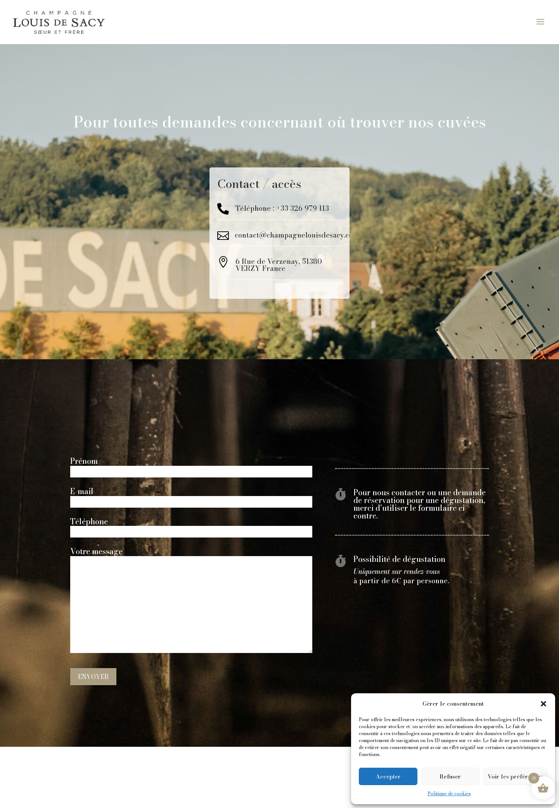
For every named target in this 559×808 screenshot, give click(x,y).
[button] (543, 704)
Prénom (191, 467)
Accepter (388, 776)
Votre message (191, 601)
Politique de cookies (449, 793)
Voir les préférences (515, 776)
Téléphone (191, 527)
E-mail (191, 497)
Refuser (450, 776)
